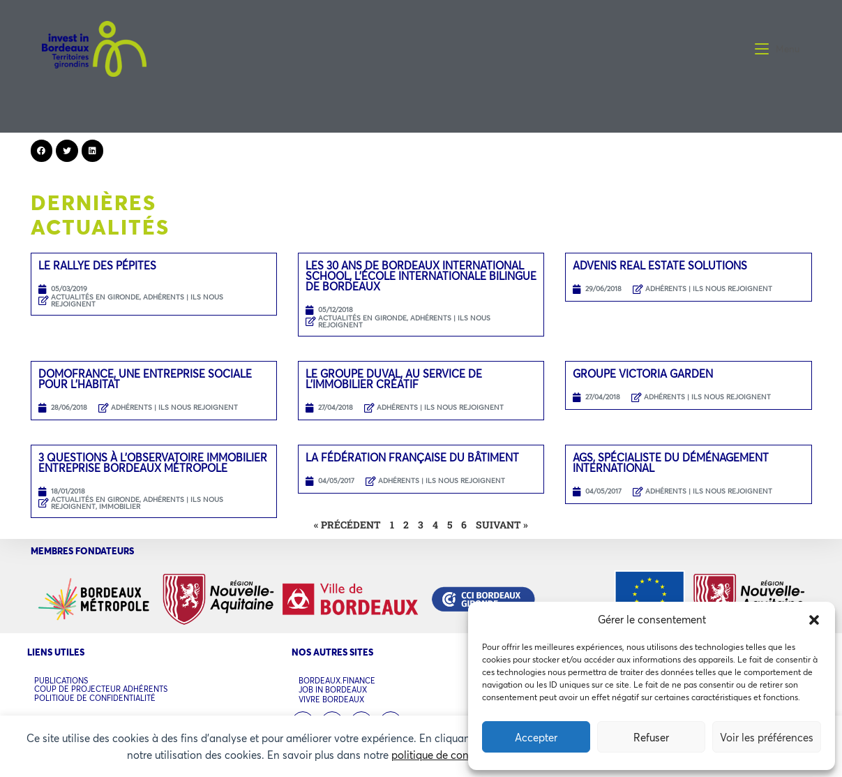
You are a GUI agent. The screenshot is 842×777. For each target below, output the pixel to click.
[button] (814, 620)
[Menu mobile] (777, 49)
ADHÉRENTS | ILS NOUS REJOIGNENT (708, 288)
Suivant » (502, 524)
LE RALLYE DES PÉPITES (97, 265)
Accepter (536, 737)
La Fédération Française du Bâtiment (412, 457)
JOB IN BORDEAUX (333, 690)
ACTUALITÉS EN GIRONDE (95, 297)
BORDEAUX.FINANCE (337, 681)
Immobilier (119, 506)
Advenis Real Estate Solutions (660, 265)
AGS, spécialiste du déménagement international (671, 462)
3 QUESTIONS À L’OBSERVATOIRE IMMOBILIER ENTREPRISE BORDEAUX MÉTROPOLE (152, 462)
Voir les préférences (766, 737)
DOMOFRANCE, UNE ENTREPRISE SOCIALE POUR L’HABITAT (145, 379)
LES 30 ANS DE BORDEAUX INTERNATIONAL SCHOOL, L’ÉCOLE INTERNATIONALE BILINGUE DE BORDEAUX (421, 275)
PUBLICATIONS (61, 680)
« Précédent (347, 524)
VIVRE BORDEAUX (331, 699)
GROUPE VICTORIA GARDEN (643, 373)
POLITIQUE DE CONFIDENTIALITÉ (95, 697)
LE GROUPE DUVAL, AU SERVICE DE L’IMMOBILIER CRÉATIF (394, 379)
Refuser (651, 737)
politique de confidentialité (455, 755)
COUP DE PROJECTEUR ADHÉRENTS (100, 689)
